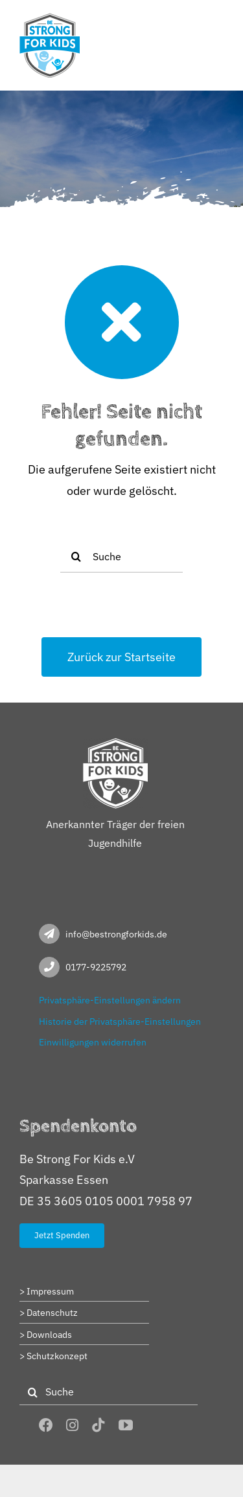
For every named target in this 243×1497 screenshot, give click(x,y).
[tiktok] (98, 1425)
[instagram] (72, 1425)
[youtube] (126, 1425)
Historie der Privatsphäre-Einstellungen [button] (120, 1021)
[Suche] (121, 556)
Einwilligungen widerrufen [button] (92, 1042)
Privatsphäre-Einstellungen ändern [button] (110, 1000)
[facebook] (46, 1425)
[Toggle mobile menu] (217, 21)
